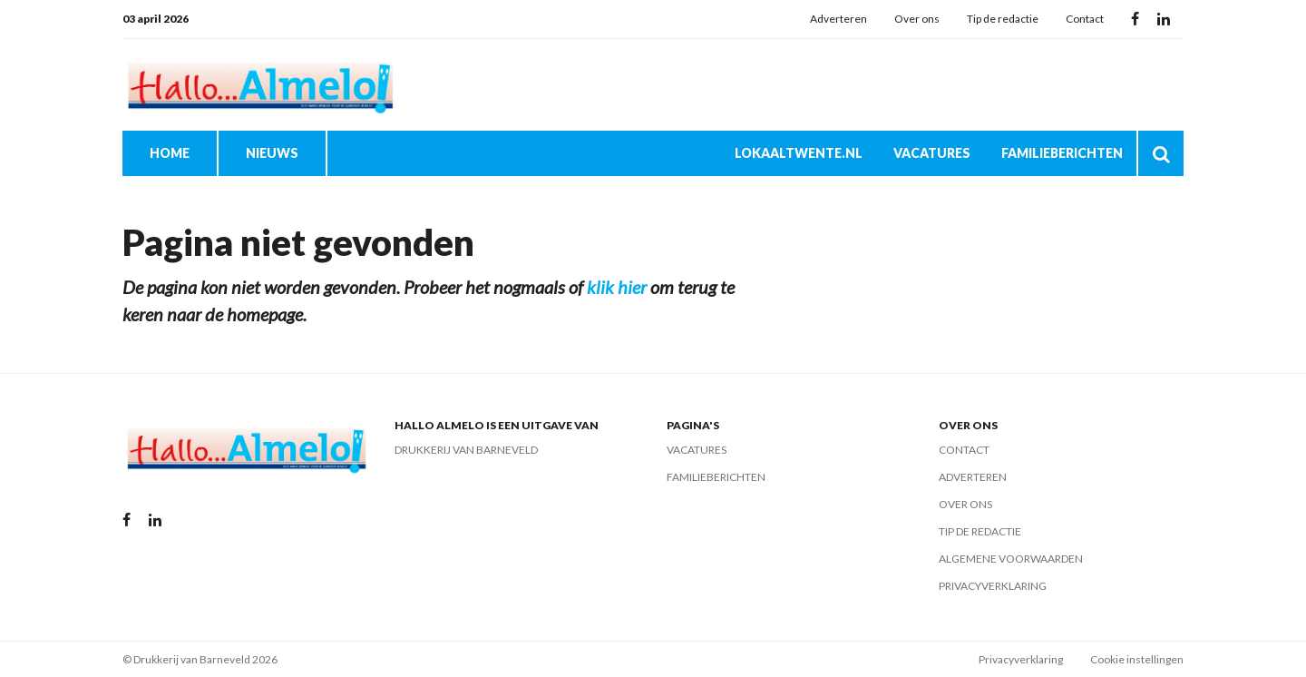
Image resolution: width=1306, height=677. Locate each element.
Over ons (917, 18)
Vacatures (931, 153)
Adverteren (838, 18)
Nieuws (272, 153)
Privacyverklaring (993, 586)
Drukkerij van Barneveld (466, 449)
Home (170, 153)
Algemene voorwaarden (1011, 558)
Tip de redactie (1002, 18)
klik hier (617, 287)
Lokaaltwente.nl (799, 153)
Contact (1085, 18)
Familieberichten (1062, 153)
